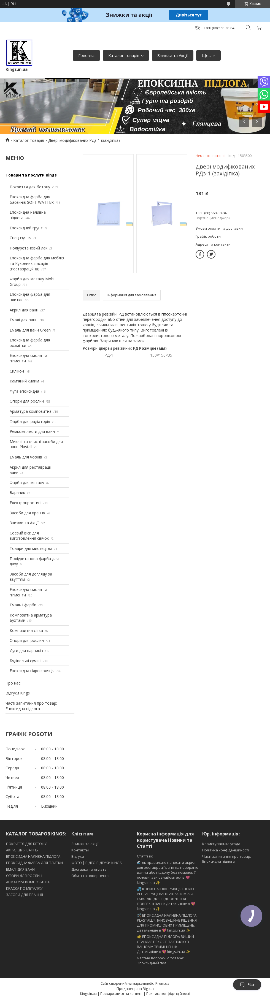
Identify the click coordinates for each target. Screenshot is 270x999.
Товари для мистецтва (31, 548)
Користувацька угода (221, 843)
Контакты (80, 850)
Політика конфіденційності (225, 850)
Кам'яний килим (24, 381)
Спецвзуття (20, 237)
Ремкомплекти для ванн (32, 431)
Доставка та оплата (89, 869)
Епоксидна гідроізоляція (32, 670)
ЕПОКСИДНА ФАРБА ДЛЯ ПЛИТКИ (34, 862)
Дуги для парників (26, 650)
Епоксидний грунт (26, 227)
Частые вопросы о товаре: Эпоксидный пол (160, 960)
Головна (86, 55)
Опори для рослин (27, 401)
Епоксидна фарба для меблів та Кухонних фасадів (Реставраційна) (37, 263)
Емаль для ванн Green (30, 330)
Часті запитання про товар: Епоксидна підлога (31, 706)
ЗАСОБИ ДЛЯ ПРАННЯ (24, 894)
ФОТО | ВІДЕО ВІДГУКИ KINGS (96, 862)
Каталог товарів (123, 55)
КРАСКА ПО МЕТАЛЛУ (24, 888)
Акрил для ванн (24, 310)
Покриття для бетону (30, 186)
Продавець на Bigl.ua (135, 988)
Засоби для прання (27, 512)
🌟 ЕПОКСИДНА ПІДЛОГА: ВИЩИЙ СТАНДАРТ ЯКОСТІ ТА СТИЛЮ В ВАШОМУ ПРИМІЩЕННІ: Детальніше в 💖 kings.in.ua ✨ (165, 944)
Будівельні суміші (25, 660)
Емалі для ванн (23, 319)
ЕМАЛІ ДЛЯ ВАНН (20, 869)
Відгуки (77, 856)
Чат (247, 984)
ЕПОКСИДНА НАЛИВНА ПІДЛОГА (33, 856)
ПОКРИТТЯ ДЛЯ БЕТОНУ (26, 843)
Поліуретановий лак (28, 248)
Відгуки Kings (18, 693)
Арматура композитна (31, 411)
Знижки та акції (84, 843)
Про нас (13, 683)
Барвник (17, 492)
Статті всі (145, 856)
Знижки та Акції (172, 55)
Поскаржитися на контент (121, 993)
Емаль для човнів (26, 457)
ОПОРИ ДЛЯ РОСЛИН (24, 875)
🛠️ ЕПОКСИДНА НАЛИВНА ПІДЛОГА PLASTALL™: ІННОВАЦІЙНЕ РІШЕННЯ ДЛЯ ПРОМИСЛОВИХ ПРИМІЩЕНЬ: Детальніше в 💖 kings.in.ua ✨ (167, 923)
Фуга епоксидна (24, 391)
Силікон (17, 371)
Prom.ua (162, 983)
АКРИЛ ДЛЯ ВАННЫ (22, 850)
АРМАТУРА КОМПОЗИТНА (28, 881)
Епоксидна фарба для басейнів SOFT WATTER (32, 199)
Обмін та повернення (90, 875)
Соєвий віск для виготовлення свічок (29, 535)
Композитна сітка (26, 630)
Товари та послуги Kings (31, 175)
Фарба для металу (27, 482)
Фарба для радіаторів (30, 421)
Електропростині (25, 502)
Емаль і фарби (23, 604)
